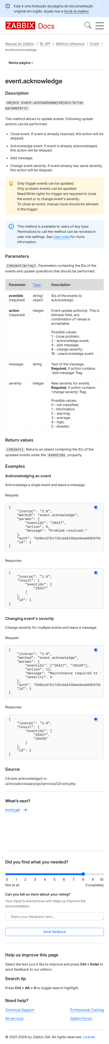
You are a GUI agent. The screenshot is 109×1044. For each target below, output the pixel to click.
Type (37, 283)
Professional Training (87, 1013)
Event (94, 44)
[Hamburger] (99, 25)
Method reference (70, 44)
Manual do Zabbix (19, 44)
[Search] (87, 26)
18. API (45, 44)
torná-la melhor (76, 11)
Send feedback (54, 935)
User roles (61, 236)
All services (14, 1022)
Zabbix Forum (81, 1022)
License (89, 1040)
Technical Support (19, 1013)
